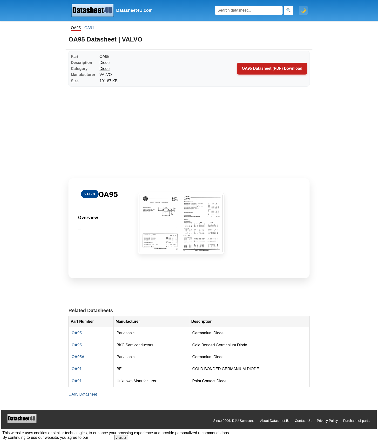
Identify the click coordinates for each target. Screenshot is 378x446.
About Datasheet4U (275, 421)
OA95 (77, 333)
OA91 (89, 28)
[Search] (249, 10)
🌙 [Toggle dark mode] (303, 10)
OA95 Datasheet (82, 394)
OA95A (78, 357)
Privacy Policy (327, 421)
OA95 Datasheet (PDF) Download (272, 68)
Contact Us (303, 421)
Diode (105, 69)
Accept (121, 437)
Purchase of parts (356, 421)
